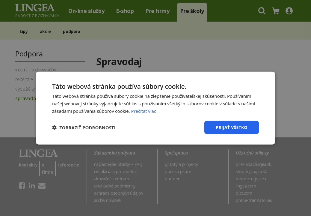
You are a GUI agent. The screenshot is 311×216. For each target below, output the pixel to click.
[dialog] (155, 108)
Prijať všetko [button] (231, 127)
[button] (84, 127)
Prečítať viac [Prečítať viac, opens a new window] (143, 111)
